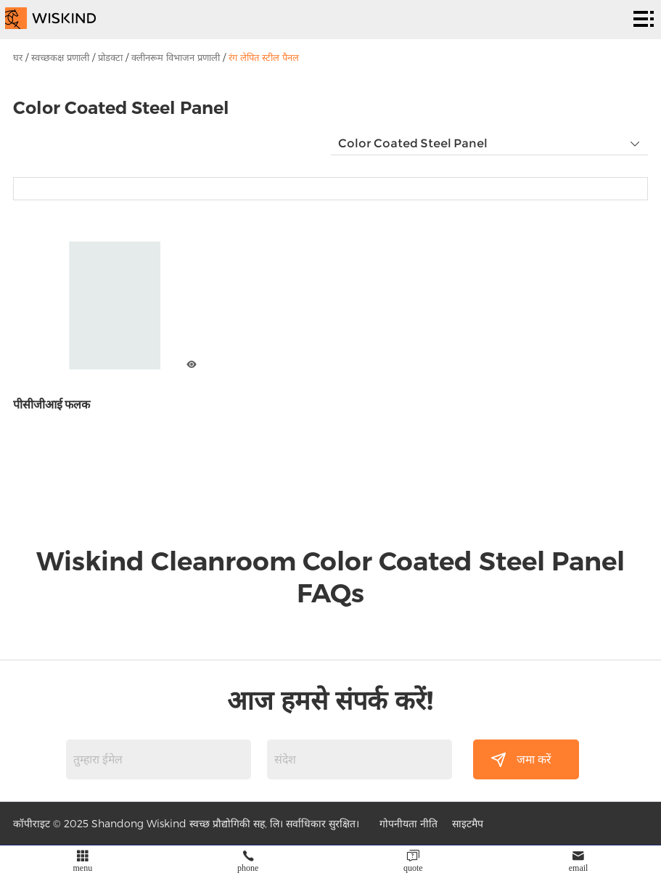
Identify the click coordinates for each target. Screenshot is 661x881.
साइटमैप (467, 823)
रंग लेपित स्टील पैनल (264, 57)
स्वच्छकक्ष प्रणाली (60, 57)
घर (17, 57)
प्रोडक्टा (110, 57)
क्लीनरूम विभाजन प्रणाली (175, 57)
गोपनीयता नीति (408, 823)
